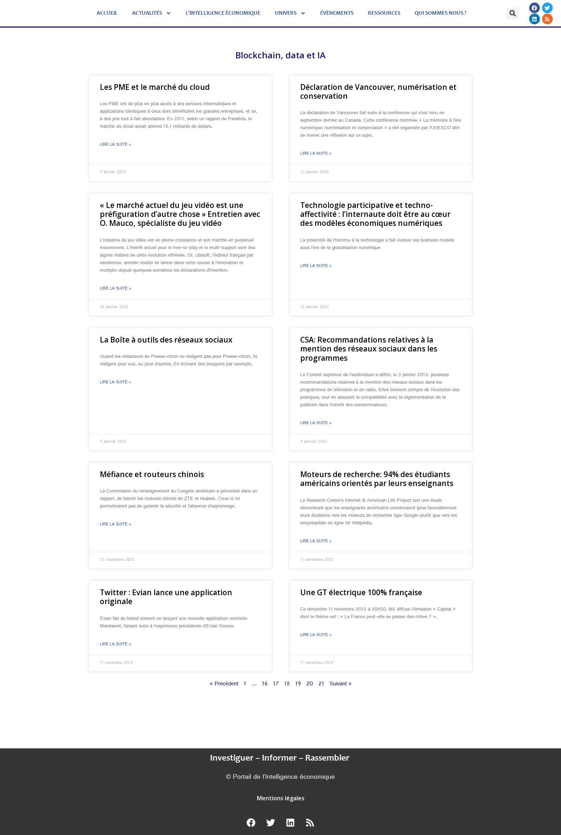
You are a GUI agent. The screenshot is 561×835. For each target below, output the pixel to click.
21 (321, 684)
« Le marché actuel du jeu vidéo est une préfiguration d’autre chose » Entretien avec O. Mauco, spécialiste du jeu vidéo (180, 214)
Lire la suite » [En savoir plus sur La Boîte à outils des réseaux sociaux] (115, 382)
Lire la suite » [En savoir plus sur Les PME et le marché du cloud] (115, 145)
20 (309, 684)
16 (265, 684)
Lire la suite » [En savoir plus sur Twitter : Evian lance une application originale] (115, 644)
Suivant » (341, 684)
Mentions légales (280, 798)
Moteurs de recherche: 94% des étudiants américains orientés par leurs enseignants (376, 478)
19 (298, 684)
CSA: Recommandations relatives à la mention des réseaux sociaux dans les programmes (368, 349)
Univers (290, 13)
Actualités (151, 13)
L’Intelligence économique (223, 13)
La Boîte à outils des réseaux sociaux (166, 340)
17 (276, 684)
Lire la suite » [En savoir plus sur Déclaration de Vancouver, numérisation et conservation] (316, 154)
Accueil (107, 13)
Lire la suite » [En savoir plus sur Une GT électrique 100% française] (316, 635)
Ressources (384, 13)
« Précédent (224, 684)
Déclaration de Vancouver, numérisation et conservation (378, 91)
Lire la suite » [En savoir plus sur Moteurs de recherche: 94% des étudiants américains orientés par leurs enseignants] (316, 541)
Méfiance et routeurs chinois (152, 474)
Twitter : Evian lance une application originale (166, 596)
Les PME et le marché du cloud (155, 87)
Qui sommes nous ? (441, 13)
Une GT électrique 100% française (361, 592)
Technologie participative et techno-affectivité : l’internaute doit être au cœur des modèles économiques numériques (375, 214)
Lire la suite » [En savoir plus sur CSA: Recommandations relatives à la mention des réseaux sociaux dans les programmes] (316, 423)
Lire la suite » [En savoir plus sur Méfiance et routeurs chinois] (115, 524)
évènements (336, 13)
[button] (513, 13)
